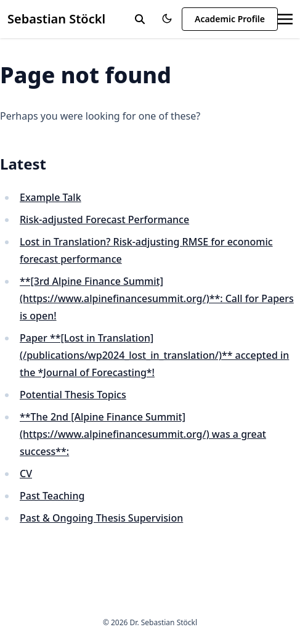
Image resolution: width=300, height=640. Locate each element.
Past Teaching (52, 496)
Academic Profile (230, 19)
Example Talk (50, 197)
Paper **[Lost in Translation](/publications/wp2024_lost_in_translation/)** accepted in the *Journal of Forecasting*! (154, 355)
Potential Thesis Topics (73, 394)
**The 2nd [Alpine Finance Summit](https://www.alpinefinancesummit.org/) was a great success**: (143, 434)
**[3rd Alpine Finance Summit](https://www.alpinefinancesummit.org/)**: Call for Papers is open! (157, 298)
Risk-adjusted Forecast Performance (104, 219)
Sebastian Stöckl (56, 18)
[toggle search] (140, 19)
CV (26, 473)
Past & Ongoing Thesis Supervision (101, 518)
